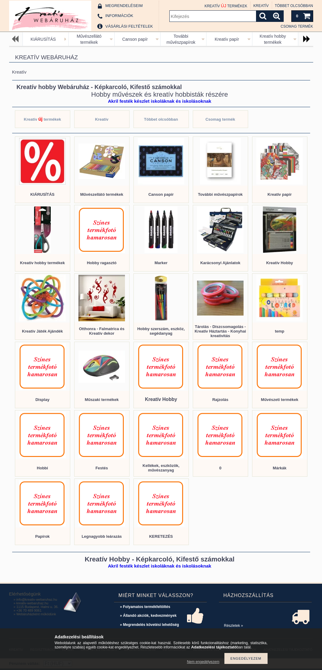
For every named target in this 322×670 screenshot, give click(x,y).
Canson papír (135, 39)
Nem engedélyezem (203, 662)
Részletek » (233, 625)
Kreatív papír (227, 39)
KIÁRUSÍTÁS (43, 39)
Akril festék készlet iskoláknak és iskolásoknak (159, 101)
